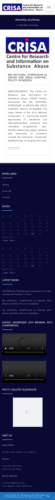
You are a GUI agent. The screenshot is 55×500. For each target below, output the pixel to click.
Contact (6, 197)
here (10, 486)
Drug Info (7, 191)
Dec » (13, 240)
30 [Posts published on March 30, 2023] (32, 234)
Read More (14, 147)
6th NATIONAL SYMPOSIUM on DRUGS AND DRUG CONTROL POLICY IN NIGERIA (27, 77)
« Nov (5, 240)
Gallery (6, 185)
